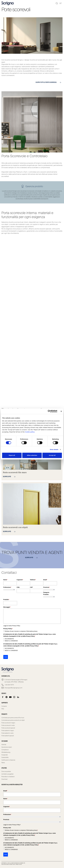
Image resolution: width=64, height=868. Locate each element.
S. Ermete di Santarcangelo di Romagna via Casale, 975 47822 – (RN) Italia (15, 681)
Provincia (46, 587)
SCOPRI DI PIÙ (32, 557)
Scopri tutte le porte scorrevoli (49, 82)
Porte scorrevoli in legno (8, 723)
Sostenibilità (4, 757)
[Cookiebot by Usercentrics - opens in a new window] (49, 411)
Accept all (52, 455)
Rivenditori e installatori (8, 776)
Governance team (6, 747)
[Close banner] (61, 411)
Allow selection (32, 455)
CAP (31, 587)
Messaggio (6, 607)
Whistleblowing (5, 752)
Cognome (20, 579)
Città (18, 587)
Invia (5, 657)
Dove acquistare (6, 771)
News (3, 762)
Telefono (33, 579)
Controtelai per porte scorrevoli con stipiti (13, 720)
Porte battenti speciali (7, 736)
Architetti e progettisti (7, 774)
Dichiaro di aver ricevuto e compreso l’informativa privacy (21, 631)
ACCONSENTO (9, 639)
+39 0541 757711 (9, 685)
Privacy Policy (19, 864)
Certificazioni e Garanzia (8, 760)
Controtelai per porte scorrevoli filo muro (12, 717)
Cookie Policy (12, 864)
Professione (7, 587)
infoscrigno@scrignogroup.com (13, 688)
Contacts (4, 706)
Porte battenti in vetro (7, 733)
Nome (5, 579)
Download (4, 779)
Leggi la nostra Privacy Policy (11, 625)
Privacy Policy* (16, 824)
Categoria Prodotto (46, 593)
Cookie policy (30, 432)
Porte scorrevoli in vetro (8, 725)
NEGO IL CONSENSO (11, 641)
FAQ (2, 709)
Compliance (5, 750)
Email (45, 579)
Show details (54, 449)
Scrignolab (4, 755)
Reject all (12, 455)
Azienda (3, 744)
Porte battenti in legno (7, 730)
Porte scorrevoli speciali (8, 728)
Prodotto (6, 599)
